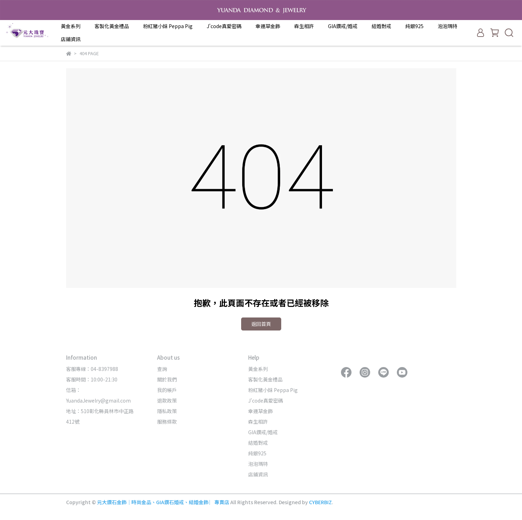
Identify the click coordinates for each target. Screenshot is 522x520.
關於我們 (167, 379)
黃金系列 (70, 26)
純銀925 (414, 26)
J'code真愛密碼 (224, 26)
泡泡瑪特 (447, 26)
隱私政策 (167, 411)
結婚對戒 (381, 26)
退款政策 (167, 400)
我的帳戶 (167, 389)
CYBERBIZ (320, 502)
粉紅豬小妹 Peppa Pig (168, 26)
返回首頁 (261, 323)
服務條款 (167, 421)
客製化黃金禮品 (112, 26)
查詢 (162, 368)
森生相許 (304, 26)
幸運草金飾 (268, 26)
